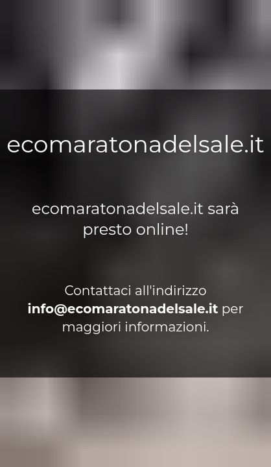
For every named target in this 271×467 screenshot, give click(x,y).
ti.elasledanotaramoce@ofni (123, 309)
